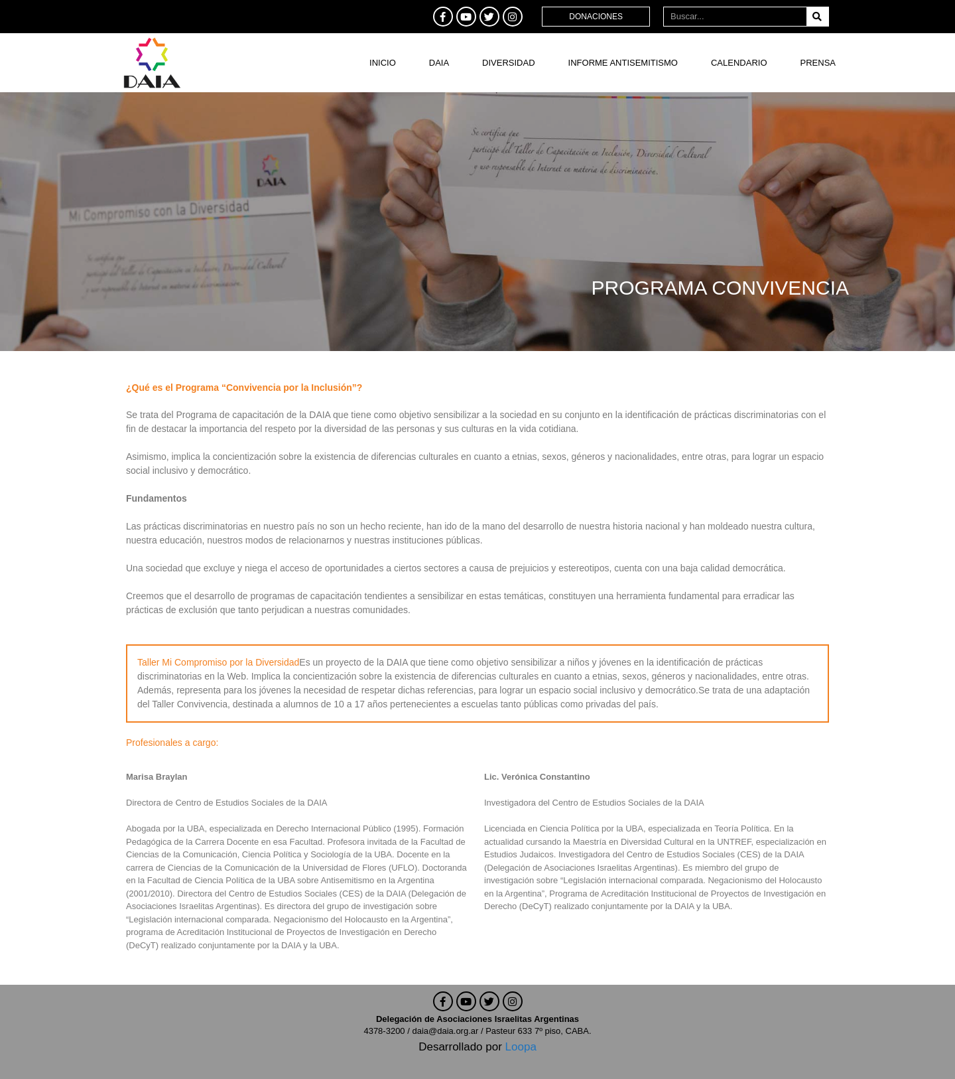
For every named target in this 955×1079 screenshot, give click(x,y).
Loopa (521, 1047)
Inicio (382, 63)
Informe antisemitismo (623, 63)
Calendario (739, 63)
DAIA (439, 63)
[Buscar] (817, 16)
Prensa (818, 63)
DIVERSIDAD (508, 63)
